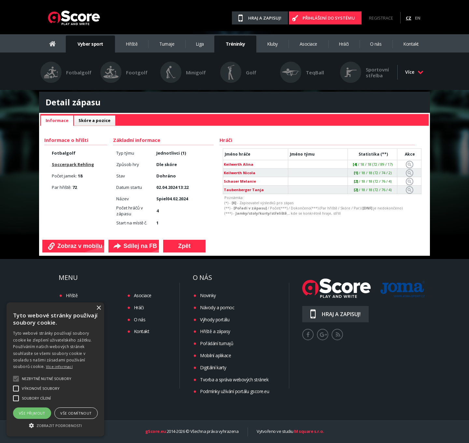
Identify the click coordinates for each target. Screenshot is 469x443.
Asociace (308, 44)
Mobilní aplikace (215, 355)
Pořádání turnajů (216, 343)
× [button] (98, 308)
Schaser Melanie (240, 181)
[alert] (55, 369)
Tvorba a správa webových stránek (234, 379)
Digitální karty (213, 367)
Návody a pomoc (217, 307)
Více (414, 72)
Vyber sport (90, 44)
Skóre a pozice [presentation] (94, 120)
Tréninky (235, 44)
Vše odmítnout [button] (76, 413)
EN (417, 18)
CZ (408, 18)
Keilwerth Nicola (239, 172)
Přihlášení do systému (329, 18)
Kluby (272, 44)
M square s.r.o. (309, 432)
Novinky (208, 295)
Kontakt (411, 44)
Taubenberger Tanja (244, 189)
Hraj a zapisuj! (264, 18)
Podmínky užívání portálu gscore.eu (234, 391)
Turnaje (167, 44)
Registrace (381, 18)
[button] (55, 425)
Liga (200, 44)
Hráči (344, 44)
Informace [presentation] (57, 120)
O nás (376, 44)
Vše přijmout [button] (32, 413)
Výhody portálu (214, 319)
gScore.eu (155, 432)
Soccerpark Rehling (73, 164)
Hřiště (131, 44)
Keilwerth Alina (238, 164)
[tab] (57, 120)
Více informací (59, 366)
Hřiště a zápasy (215, 331)
